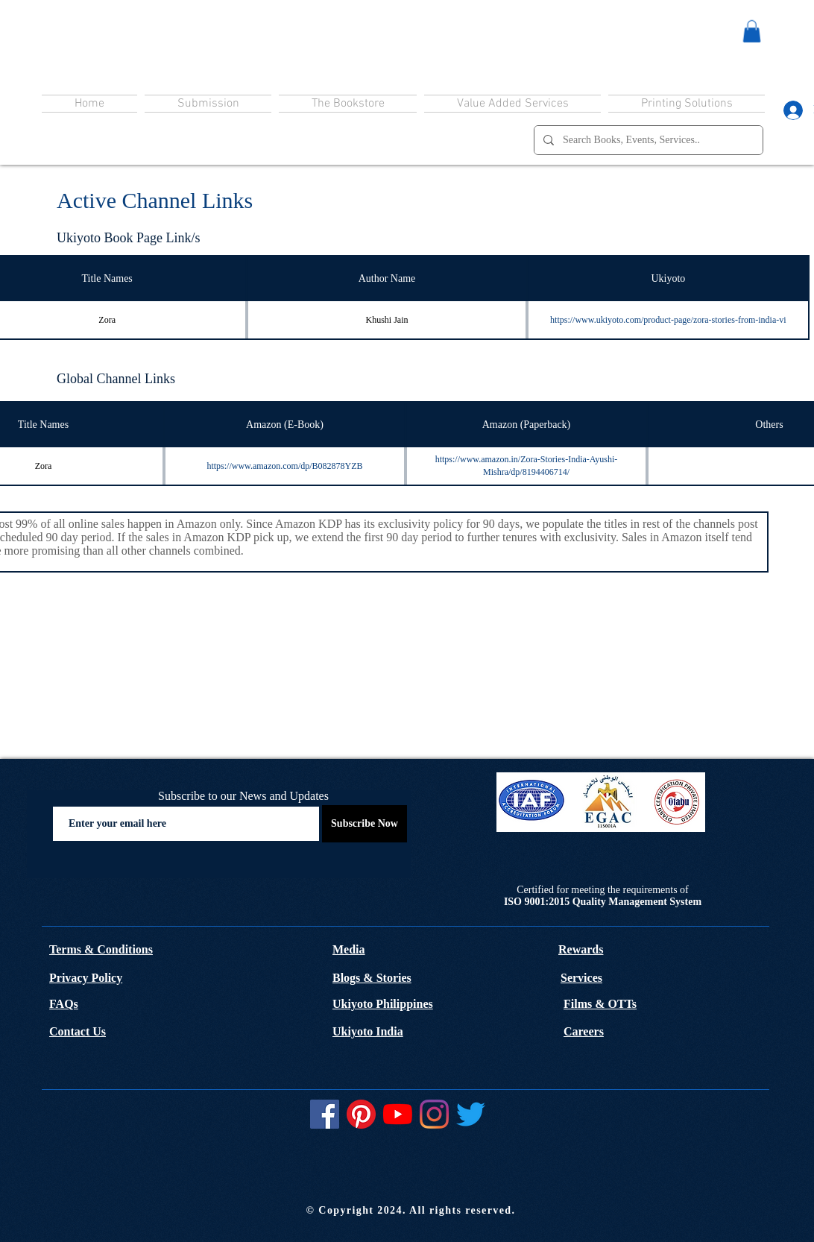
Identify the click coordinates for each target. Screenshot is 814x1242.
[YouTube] (397, 1114)
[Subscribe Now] (364, 823)
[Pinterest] (361, 1114)
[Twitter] (470, 1114)
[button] (751, 31)
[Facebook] (324, 1114)
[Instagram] (434, 1114)
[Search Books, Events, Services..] (647, 140)
